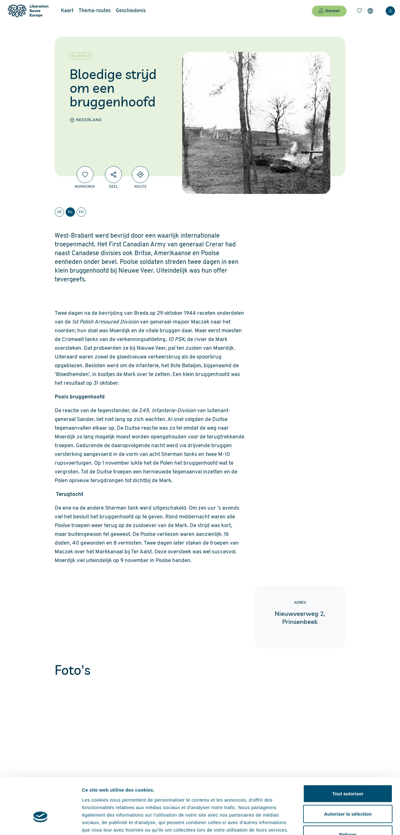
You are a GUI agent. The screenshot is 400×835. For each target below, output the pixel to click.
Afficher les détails (344, 822)
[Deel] (113, 174)
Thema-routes (95, 11)
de (59, 212)
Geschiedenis (131, 11)
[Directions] (140, 174)
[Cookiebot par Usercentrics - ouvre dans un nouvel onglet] (40, 823)
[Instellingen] (370, 11)
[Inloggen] (390, 11)
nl (70, 212)
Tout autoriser (347, 753)
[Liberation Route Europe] (28, 11)
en (81, 212)
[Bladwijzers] (359, 10)
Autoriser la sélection (348, 773)
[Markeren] (85, 174)
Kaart (67, 11)
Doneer (329, 11)
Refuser (348, 794)
